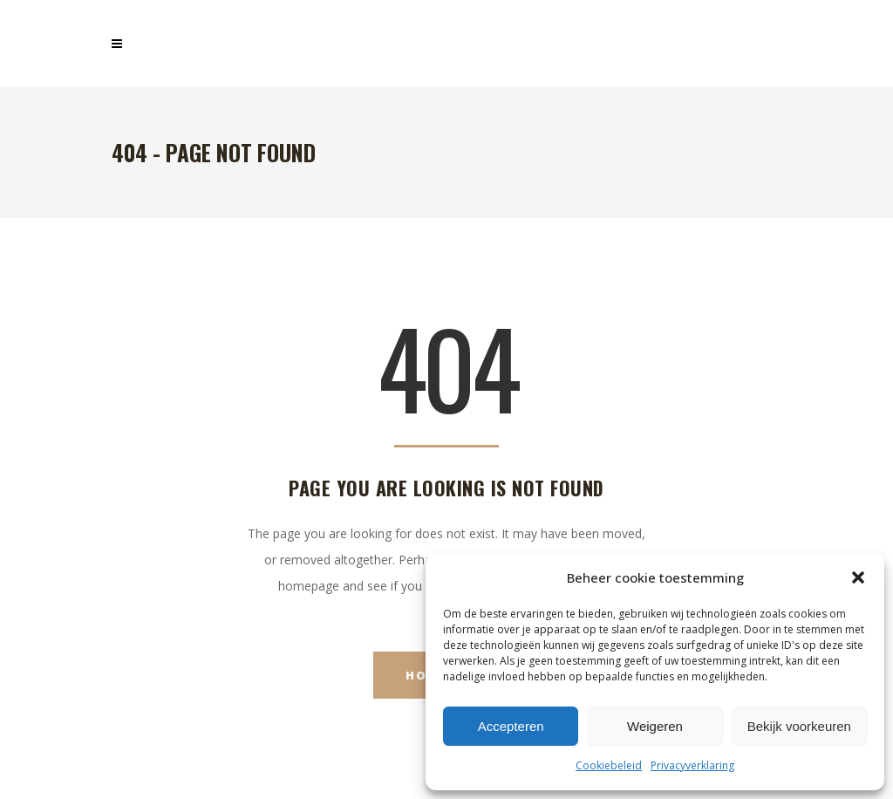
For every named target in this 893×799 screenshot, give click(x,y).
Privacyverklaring (692, 765)
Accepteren (511, 726)
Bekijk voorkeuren (799, 726)
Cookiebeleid (609, 765)
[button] (858, 577)
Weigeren (655, 726)
